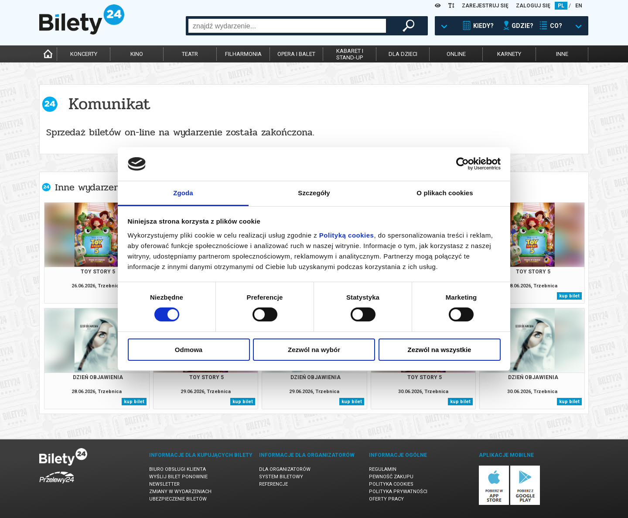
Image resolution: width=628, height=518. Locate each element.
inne (562, 54)
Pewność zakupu (391, 477)
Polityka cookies (391, 484)
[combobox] (287, 25)
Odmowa (188, 349)
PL (561, 6)
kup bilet (569, 296)
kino (136, 54)
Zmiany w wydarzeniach (180, 491)
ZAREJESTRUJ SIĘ (485, 6)
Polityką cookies (346, 235)
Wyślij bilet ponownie (178, 477)
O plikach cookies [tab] (444, 193)
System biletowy (281, 477)
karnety (509, 54)
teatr (190, 54)
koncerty (83, 54)
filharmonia (243, 54)
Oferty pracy (386, 499)
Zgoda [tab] (183, 193)
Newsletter (164, 484)
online (456, 54)
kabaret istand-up (349, 54)
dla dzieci (403, 54)
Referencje (273, 484)
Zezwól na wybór (314, 349)
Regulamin (382, 469)
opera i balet (296, 54)
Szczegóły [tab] (314, 193)
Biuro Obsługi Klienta (177, 469)
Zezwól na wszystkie (439, 349)
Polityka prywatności (398, 491)
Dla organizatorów (285, 469)
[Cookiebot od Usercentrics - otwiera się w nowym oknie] (462, 163)
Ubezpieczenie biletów (178, 499)
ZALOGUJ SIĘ (533, 6)
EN (578, 6)
